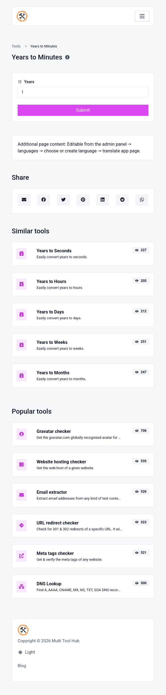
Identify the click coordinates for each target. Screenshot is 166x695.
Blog (22, 665)
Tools (16, 46)
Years (26, 82)
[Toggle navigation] (142, 16)
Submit (83, 110)
